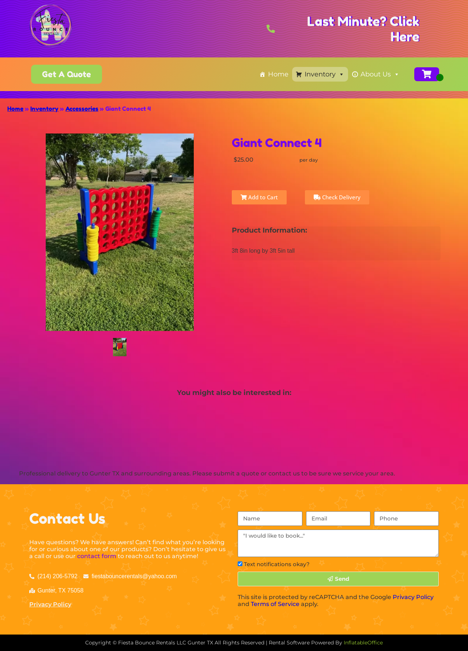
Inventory (324, 74)
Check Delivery (337, 197)
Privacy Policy (50, 604)
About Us (380, 74)
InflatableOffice (363, 642)
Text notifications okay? (277, 564)
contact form (96, 556)
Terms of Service (275, 604)
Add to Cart (259, 197)
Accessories (81, 108)
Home (278, 74)
